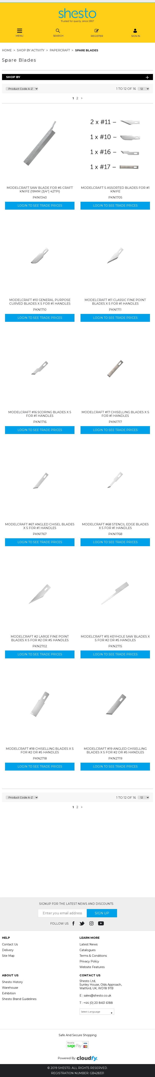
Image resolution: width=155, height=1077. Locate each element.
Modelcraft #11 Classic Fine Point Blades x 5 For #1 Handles (115, 301)
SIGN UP (102, 913)
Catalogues (87, 950)
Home (7, 50)
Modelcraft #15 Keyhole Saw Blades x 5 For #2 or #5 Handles (115, 638)
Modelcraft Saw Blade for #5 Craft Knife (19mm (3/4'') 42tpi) (40, 189)
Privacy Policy (89, 961)
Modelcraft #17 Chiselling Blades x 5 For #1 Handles (115, 414)
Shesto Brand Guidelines (19, 999)
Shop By (13, 77)
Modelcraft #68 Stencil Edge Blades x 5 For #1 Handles (115, 526)
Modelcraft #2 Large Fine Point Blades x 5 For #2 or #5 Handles (40, 638)
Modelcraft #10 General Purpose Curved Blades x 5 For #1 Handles (39, 301)
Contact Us (10, 944)
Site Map (8, 956)
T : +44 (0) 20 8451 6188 (96, 1003)
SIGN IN (135, 32)
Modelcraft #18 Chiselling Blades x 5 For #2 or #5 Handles (40, 750)
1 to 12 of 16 (126, 89)
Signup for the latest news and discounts (76, 904)
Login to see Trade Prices (40, 205)
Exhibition (9, 993)
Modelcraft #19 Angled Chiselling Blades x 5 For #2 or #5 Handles (115, 750)
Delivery (8, 950)
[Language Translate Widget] (97, 1012)
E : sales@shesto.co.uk (95, 995)
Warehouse (10, 987)
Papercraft (60, 50)
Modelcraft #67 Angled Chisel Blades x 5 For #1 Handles (39, 526)
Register (97, 32)
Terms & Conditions (93, 956)
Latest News (88, 944)
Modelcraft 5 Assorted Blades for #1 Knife (115, 189)
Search (58, 32)
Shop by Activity (31, 50)
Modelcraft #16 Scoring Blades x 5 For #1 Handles (39, 414)
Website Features (92, 967)
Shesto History (12, 982)
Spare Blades (86, 50)
